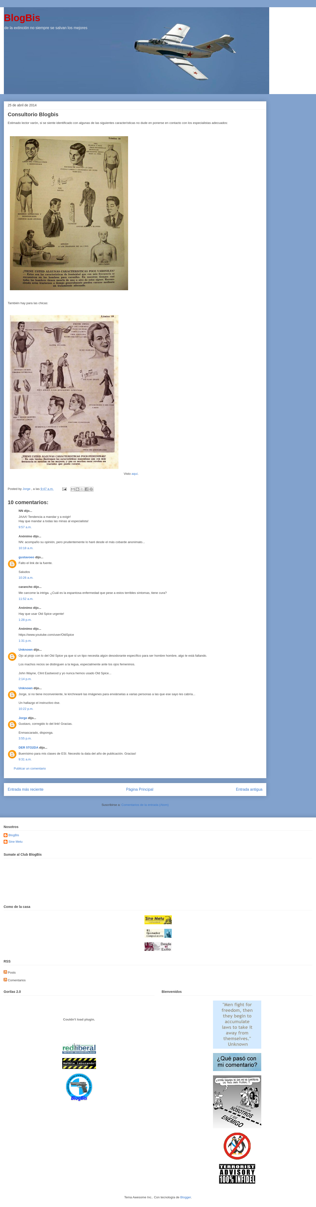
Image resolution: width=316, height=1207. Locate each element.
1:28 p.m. (25, 620)
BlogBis (22, 18)
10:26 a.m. (26, 577)
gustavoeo (26, 557)
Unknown (26, 649)
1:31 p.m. (25, 640)
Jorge (23, 718)
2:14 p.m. (25, 679)
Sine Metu (15, 841)
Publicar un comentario (30, 768)
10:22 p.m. (26, 709)
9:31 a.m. (25, 759)
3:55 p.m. (25, 738)
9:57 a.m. (25, 527)
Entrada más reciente (25, 789)
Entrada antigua (249, 789)
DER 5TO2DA (28, 747)
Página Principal (139, 789)
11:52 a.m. (26, 599)
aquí (134, 473)
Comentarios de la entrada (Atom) (145, 805)
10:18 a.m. (26, 548)
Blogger (185, 1197)
